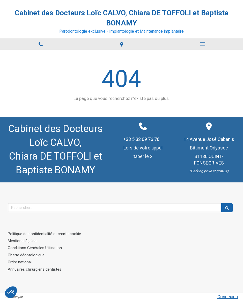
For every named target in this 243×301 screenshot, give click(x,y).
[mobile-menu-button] (202, 44)
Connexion (227, 296)
